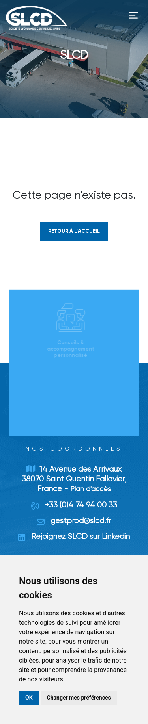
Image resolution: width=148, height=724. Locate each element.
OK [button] (29, 697)
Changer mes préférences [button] (79, 697)
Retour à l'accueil (74, 231)
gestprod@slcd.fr (81, 521)
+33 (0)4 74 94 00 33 (81, 505)
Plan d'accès (90, 489)
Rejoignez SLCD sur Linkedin (80, 537)
